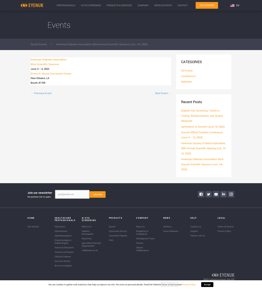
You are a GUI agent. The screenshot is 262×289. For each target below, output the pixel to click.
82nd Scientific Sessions (45, 64)
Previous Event (41, 93)
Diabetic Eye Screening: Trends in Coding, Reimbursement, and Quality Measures (202, 116)
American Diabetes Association (49, 59)
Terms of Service (170, 284)
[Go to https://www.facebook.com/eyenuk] (201, 193)
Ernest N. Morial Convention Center (51, 73)
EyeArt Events (39, 44)
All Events (187, 70)
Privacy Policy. (189, 284)
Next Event (163, 93)
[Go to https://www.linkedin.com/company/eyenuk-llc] (223, 193)
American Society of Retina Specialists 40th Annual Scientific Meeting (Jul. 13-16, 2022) (203, 148)
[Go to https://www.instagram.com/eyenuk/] (231, 193)
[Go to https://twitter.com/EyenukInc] (208, 193)
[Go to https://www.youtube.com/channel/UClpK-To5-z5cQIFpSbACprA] (216, 193)
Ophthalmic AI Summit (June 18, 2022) (203, 126)
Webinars (186, 82)
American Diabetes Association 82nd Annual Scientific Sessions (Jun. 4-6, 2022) (202, 163)
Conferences (188, 76)
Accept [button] (207, 284)
